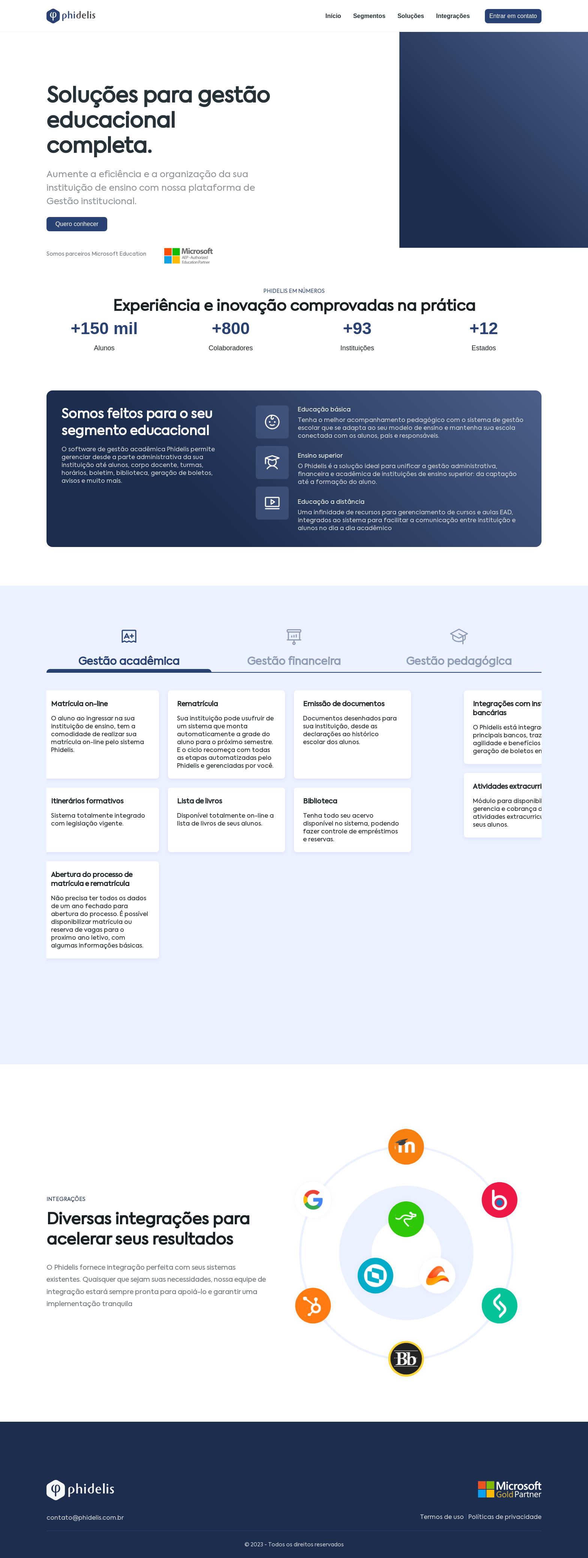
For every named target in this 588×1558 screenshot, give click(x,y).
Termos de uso (442, 1517)
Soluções (411, 16)
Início (333, 16)
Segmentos (369, 16)
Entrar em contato (513, 16)
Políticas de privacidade (505, 1517)
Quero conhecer (77, 224)
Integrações (453, 16)
